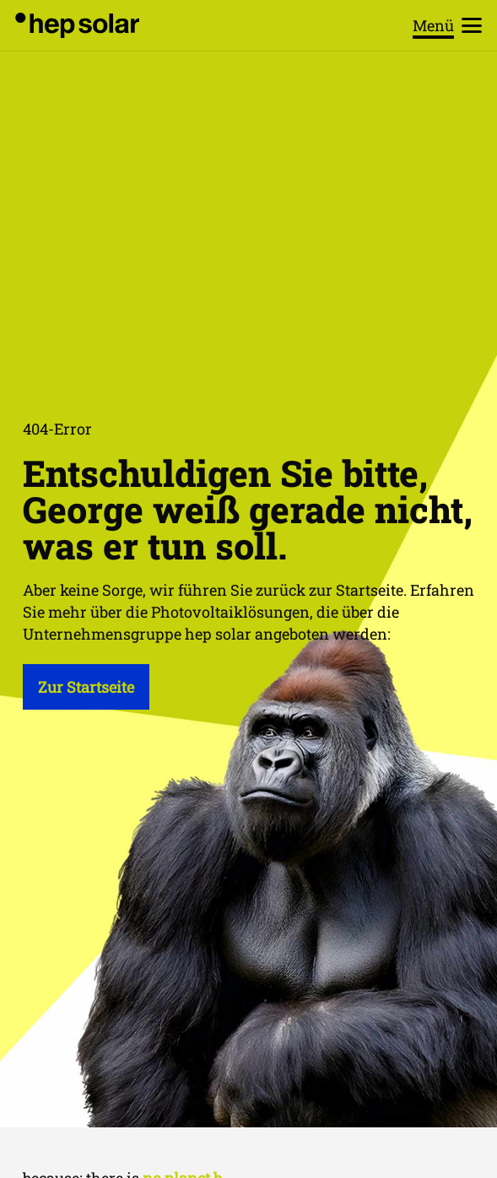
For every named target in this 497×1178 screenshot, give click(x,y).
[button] (447, 25)
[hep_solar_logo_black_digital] (77, 25)
